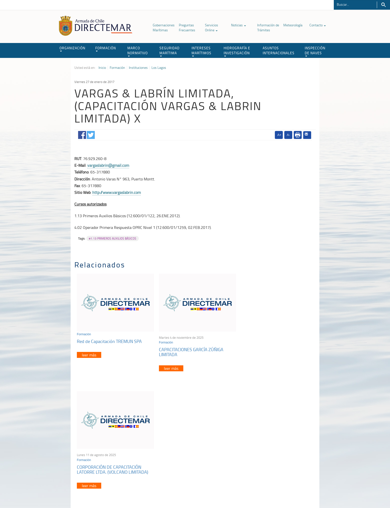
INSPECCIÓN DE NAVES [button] (315, 51)
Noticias (238, 25)
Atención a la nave (279, 436)
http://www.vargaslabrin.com (116, 192)
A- (288, 135)
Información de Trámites (268, 27)
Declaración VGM (278, 449)
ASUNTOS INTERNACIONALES (278, 50)
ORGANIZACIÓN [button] (72, 48)
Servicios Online (211, 27)
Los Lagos (158, 68)
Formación (117, 68)
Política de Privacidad (107, 492)
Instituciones (138, 68)
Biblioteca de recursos (140, 492)
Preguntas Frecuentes (187, 27)
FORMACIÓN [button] (105, 48)
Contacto (317, 25)
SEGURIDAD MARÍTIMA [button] (169, 51)
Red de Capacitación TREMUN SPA (109, 340)
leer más (89, 353)
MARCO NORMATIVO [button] (137, 51)
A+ (279, 135)
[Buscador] (355, 4)
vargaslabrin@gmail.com (108, 165)
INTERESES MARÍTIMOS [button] (201, 51)
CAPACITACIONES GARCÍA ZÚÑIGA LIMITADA (189, 350)
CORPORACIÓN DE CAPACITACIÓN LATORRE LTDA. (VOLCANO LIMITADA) (273, 350)
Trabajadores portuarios (283, 443)
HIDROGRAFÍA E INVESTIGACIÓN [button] (237, 51)
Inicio (102, 68)
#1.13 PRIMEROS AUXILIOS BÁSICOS (112, 238)
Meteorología (292, 25)
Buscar (383, 5)
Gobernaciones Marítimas (164, 27)
